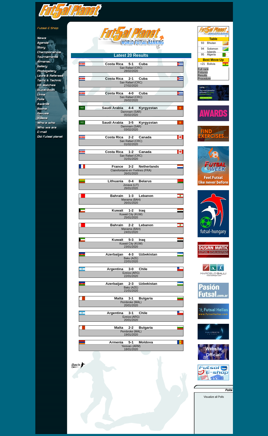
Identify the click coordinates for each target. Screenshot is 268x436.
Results (202, 75)
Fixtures (203, 72)
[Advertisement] (51, 227)
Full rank (203, 69)
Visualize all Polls (214, 396)
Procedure (204, 78)
